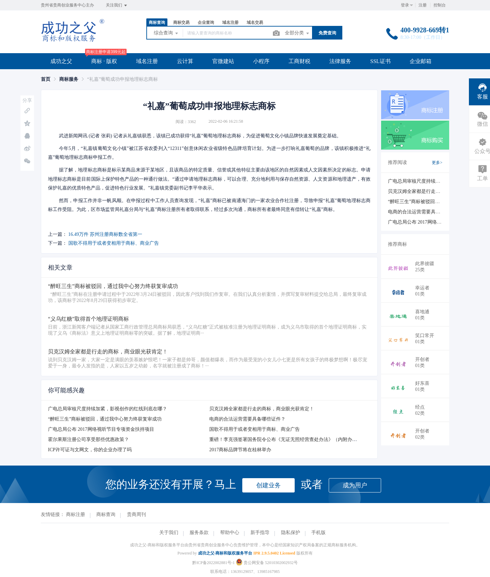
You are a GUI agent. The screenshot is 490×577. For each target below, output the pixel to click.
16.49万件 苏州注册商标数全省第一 (105, 234)
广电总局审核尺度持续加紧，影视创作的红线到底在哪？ (107, 408)
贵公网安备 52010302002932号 (267, 562)
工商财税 (299, 61)
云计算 (185, 61)
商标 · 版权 (104, 61)
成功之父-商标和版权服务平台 (225, 553)
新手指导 (260, 532)
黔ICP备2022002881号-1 (213, 562)
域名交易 (255, 22)
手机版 (318, 532)
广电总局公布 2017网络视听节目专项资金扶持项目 (101, 429)
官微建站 (223, 61)
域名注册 (230, 22)
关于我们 (168, 532)
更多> (437, 162)
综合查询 (166, 33)
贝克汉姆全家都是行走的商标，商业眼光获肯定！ (261, 408)
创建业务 (268, 485)
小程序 (261, 61)
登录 (405, 5)
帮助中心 (229, 532)
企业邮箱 (420, 61)
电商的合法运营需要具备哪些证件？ (247, 419)
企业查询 (206, 22)
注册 (423, 5)
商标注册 (75, 514)
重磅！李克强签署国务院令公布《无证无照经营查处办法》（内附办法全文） (290, 439)
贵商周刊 (136, 514)
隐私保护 (290, 532)
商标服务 (68, 79)
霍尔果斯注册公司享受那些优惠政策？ (88, 439)
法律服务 (340, 61)
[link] (45, 79)
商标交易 (181, 22)
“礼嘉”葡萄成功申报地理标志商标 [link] (122, 79)
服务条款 (199, 532)
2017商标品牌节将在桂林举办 (240, 449)
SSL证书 (380, 61)
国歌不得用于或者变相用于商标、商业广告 (113, 243)
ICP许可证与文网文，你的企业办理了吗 (90, 449)
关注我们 (117, 5)
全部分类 (297, 33)
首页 (45, 79)
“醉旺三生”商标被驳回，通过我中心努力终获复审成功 (105, 419)
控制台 (440, 5)
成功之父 (61, 61)
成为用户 (355, 485)
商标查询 (157, 22)
